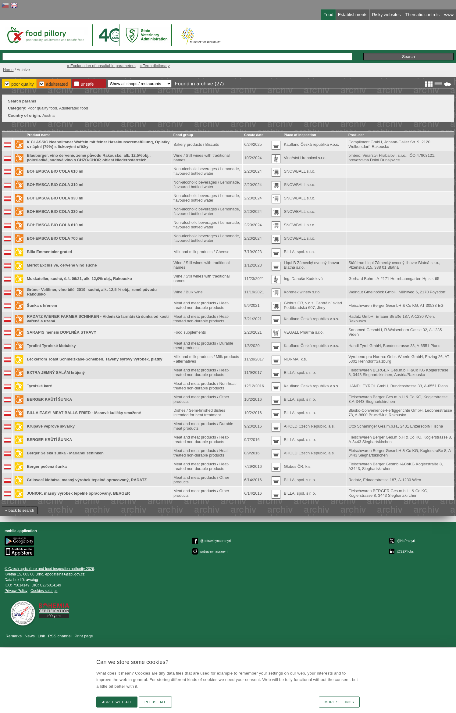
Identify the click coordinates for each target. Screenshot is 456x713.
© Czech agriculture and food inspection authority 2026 (49, 569)
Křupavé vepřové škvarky (51, 426)
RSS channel (60, 636)
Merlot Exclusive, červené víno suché (62, 265)
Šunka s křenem (42, 305)
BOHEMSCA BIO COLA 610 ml (55, 171)
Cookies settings (43, 591)
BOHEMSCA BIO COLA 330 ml (55, 198)
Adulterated (57, 84)
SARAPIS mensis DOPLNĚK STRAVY (61, 332)
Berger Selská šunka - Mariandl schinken (65, 453)
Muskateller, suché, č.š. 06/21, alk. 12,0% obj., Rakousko (79, 278)
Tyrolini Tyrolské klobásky (51, 345)
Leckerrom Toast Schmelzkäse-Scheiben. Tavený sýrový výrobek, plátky (94, 359)
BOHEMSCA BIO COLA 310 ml (55, 184)
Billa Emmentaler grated (49, 251)
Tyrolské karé (39, 386)
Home (8, 69)
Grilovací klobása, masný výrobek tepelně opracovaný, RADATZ (87, 480)
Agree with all (117, 702)
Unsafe (87, 84)
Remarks (13, 636)
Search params (22, 101)
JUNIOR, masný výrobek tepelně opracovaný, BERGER (78, 493)
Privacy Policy (16, 591)
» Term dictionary (154, 65)
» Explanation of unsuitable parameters (101, 65)
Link (41, 636)
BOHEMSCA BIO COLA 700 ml (55, 238)
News (30, 636)
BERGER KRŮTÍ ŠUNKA (49, 399)
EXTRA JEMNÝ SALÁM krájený (56, 372)
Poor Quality (22, 84)
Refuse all (155, 702)
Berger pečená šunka (47, 466)
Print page (84, 636)
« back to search (19, 510)
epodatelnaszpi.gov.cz (64, 574)
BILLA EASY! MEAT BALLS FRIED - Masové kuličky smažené (84, 412)
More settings (339, 702)
